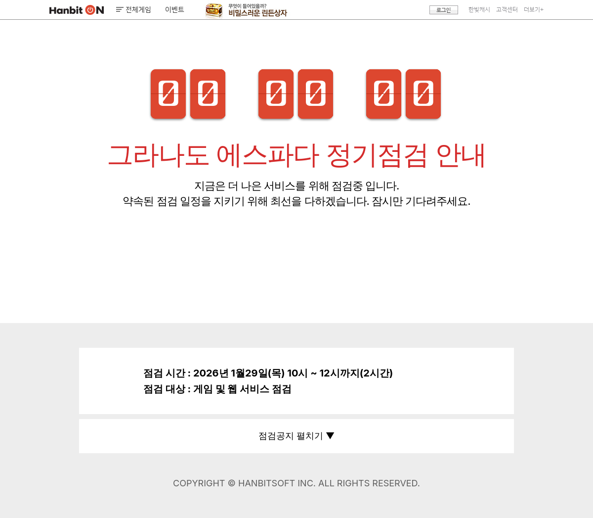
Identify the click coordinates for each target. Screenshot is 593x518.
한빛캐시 (479, 9)
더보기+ (534, 9)
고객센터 (507, 9)
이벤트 (174, 10)
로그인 (443, 9)
